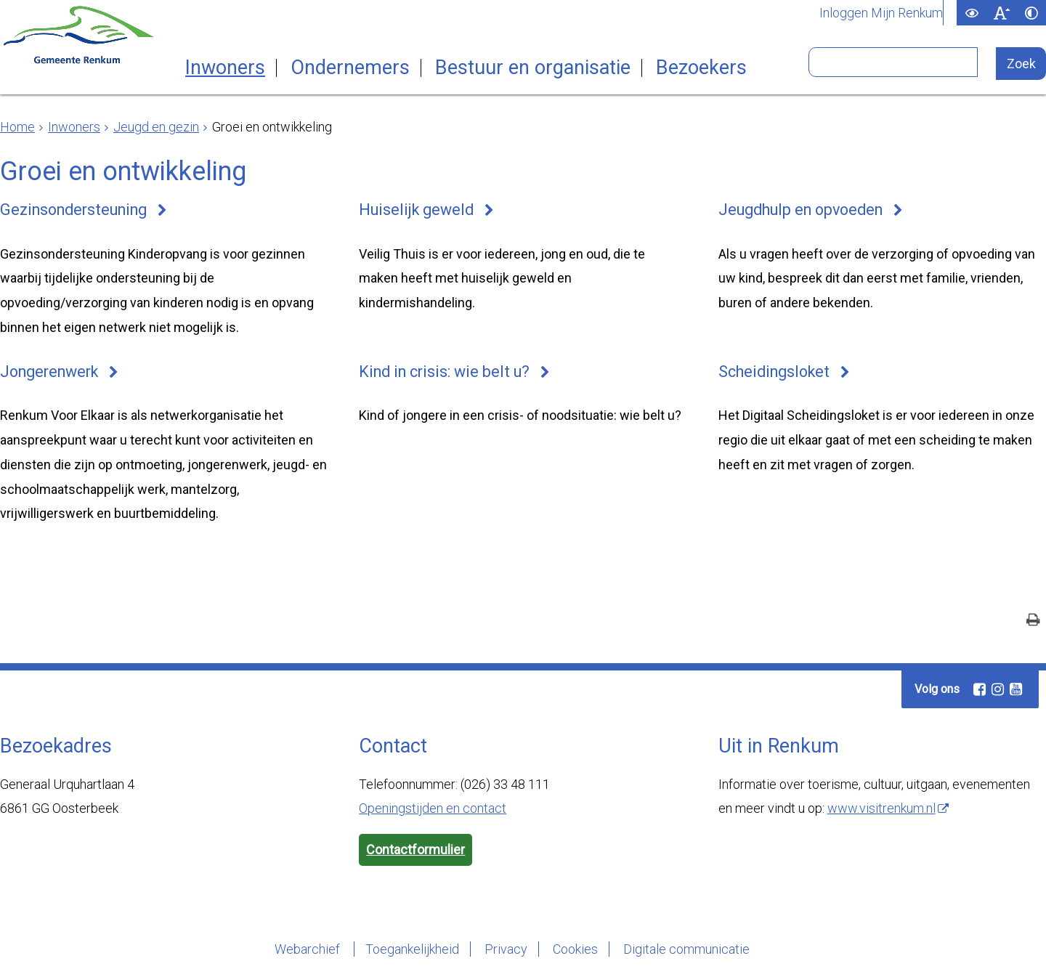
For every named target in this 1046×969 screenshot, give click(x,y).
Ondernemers (350, 68)
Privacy (506, 949)
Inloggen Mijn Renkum (881, 13)
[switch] (971, 12)
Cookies (575, 949)
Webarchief (309, 949)
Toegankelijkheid (412, 949)
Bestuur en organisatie (533, 68)
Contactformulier (415, 849)
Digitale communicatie (686, 949)
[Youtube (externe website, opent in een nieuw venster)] (1015, 689)
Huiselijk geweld (416, 209)
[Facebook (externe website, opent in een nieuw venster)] (979, 689)
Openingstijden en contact (432, 808)
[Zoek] (1021, 63)
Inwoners (225, 68)
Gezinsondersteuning (73, 209)
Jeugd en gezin (156, 126)
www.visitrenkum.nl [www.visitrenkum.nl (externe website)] (881, 808)
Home (17, 126)
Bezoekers (701, 68)
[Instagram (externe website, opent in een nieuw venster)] (997, 689)
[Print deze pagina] (1033, 621)
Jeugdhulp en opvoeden (800, 209)
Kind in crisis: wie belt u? (444, 371)
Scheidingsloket (774, 371)
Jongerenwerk (49, 371)
